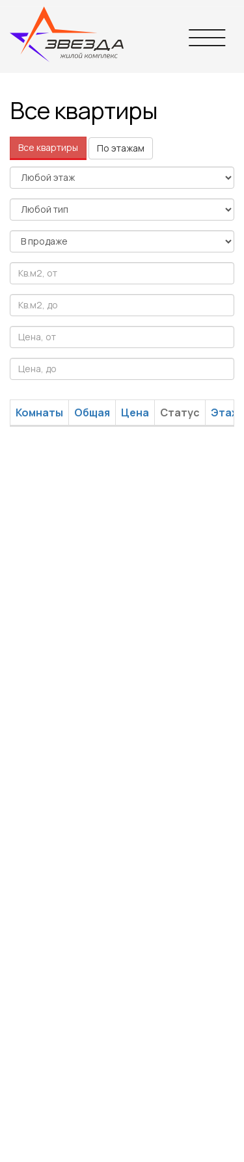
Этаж (225, 412)
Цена (135, 412)
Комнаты (39, 412)
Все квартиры (48, 147)
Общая (92, 412)
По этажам (120, 148)
